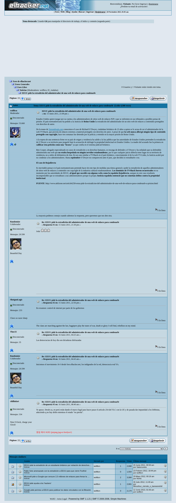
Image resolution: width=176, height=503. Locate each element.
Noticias (23, 90)
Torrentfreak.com (56, 129)
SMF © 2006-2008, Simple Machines (109, 499)
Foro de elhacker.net (22, 81)
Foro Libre (22, 87)
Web (62, 12)
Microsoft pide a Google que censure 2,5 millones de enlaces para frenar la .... (57, 477)
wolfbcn (43, 90)
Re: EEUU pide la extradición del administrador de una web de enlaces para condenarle (80, 222)
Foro (57, 12)
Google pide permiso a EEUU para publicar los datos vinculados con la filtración (57, 490)
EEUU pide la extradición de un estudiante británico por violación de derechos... (57, 465)
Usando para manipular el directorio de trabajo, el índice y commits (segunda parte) (74, 21)
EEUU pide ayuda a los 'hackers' (37, 483)
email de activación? (138, 6)
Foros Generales (22, 84)
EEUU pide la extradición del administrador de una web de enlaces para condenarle (59, 93)
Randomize (15, 222)
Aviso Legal (62, 499)
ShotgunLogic (16, 299)
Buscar (82, 12)
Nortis (138, 478)
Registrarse (100, 12)
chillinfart (14, 401)
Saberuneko (141, 467)
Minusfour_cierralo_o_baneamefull (147, 486)
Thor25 (13, 332)
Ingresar (143, 4)
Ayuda (74, 12)
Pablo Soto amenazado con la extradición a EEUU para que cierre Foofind (55, 471)
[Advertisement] (88, 51)
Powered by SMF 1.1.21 (80, 499)
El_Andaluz (52, 90)
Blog (68, 12)
